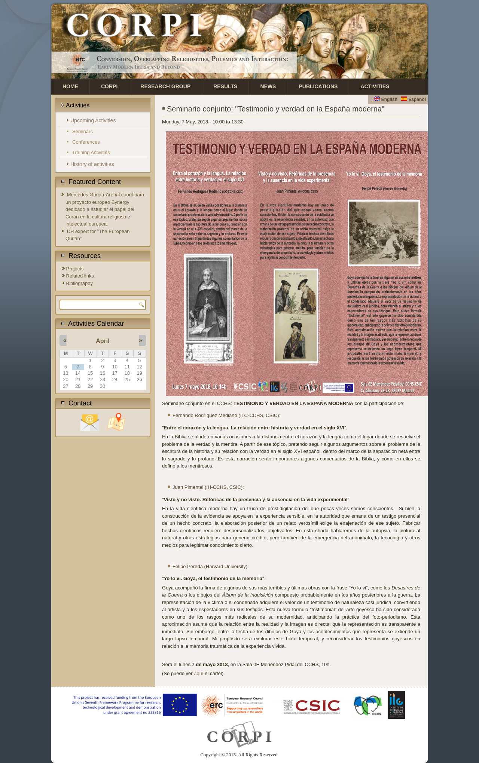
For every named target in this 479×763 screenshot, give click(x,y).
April (102, 341)
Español (413, 99)
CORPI (109, 86)
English (385, 99)
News (268, 86)
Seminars (82, 131)
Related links (80, 276)
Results (225, 86)
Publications (318, 86)
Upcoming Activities (93, 120)
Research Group (165, 86)
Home (70, 86)
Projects (75, 269)
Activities (374, 86)
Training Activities (91, 152)
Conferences (86, 142)
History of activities (92, 164)
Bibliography (79, 283)
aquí (198, 673)
